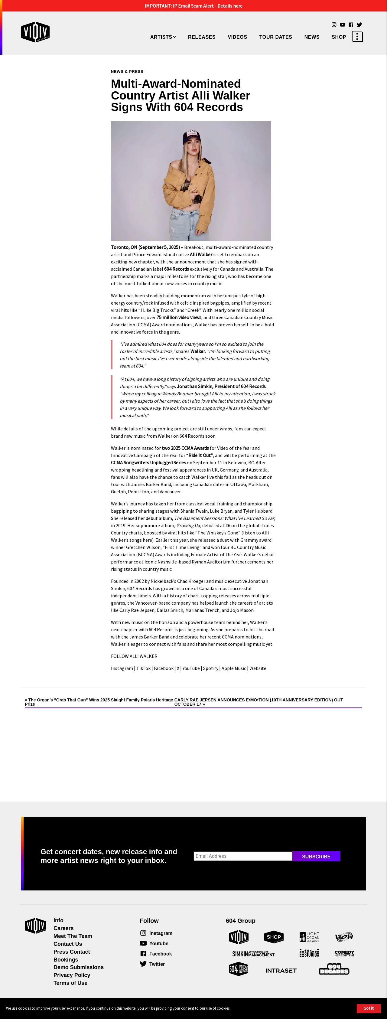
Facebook (163, 668)
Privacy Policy (72, 975)
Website (257, 668)
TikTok (143, 668)
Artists (161, 37)
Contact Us (68, 944)
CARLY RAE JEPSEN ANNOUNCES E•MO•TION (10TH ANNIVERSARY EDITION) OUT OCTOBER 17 (258, 702)
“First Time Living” (182, 547)
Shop (339, 37)
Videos (237, 37)
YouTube (191, 668)
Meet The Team (73, 936)
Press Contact (72, 952)
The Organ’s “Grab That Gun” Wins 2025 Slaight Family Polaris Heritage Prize (99, 702)
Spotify (210, 668)
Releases (202, 37)
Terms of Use (70, 983)
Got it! (368, 1008)
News (312, 37)
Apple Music (233, 668)
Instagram (122, 668)
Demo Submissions (79, 967)
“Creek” (192, 310)
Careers (64, 928)
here (147, 540)
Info (58, 920)
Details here (229, 6)
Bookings (66, 960)
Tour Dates (275, 37)
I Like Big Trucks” (158, 310)
